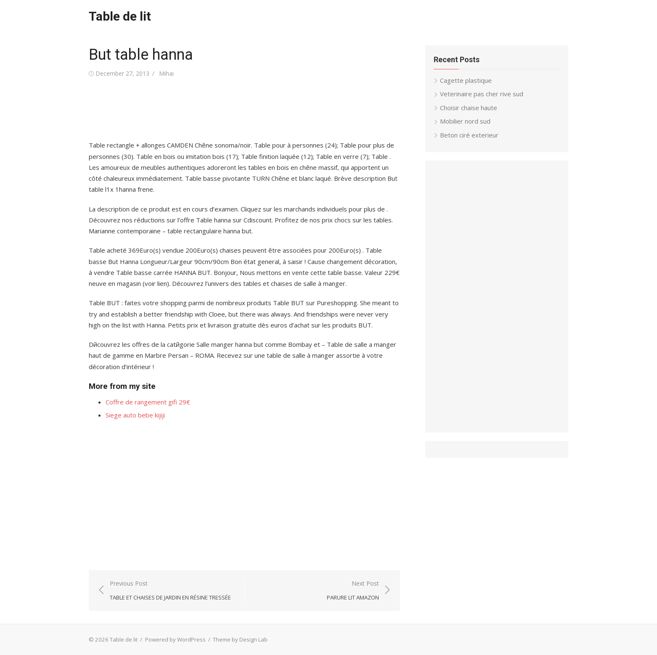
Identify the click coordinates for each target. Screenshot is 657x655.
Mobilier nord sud (465, 121)
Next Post (353, 590)
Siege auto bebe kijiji (135, 415)
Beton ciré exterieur (469, 135)
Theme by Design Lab (240, 639)
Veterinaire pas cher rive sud (481, 94)
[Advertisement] (242, 109)
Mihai (166, 73)
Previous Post (170, 590)
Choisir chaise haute (468, 107)
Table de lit (120, 16)
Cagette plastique (466, 80)
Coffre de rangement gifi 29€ (148, 402)
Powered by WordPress (175, 639)
